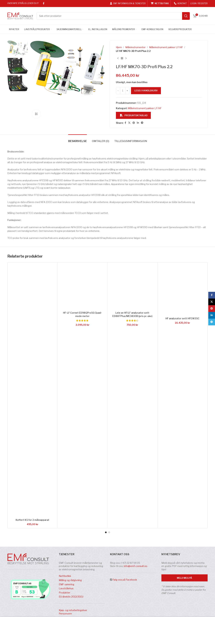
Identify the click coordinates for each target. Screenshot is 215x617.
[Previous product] (118, 58)
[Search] (113, 16)
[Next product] (126, 58)
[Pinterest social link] (134, 123)
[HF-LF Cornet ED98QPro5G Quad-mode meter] (82, 451)
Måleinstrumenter (135, 47)
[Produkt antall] (122, 90)
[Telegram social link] (142, 123)
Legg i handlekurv (146, 90)
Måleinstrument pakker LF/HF (166, 47)
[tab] (77, 304)
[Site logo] (20, 15)
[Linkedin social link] (138, 123)
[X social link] (129, 123)
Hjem (119, 47)
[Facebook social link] (43, 3)
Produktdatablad (133, 115)
